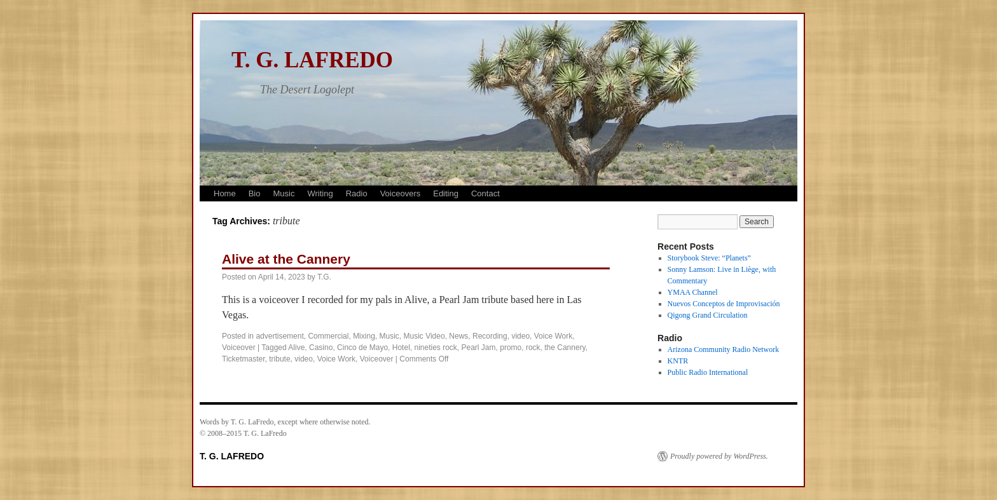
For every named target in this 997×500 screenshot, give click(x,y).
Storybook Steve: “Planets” (709, 257)
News (458, 336)
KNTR (678, 360)
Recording (489, 336)
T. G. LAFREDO (312, 60)
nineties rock (435, 347)
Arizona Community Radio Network (724, 349)
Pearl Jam (479, 347)
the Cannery (564, 347)
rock (533, 347)
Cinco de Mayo (362, 347)
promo (510, 347)
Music (283, 193)
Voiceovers (400, 193)
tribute (279, 359)
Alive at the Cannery (286, 259)
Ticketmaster (243, 359)
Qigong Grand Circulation (708, 315)
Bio (255, 193)
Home (225, 193)
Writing (320, 193)
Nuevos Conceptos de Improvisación (724, 303)
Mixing (364, 336)
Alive (296, 347)
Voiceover (239, 347)
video (520, 336)
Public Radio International (708, 372)
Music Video (424, 336)
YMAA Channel (693, 292)
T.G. (324, 277)
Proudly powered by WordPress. (719, 456)
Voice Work (553, 336)
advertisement (279, 336)
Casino (321, 347)
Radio (357, 193)
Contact (485, 193)
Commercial (328, 336)
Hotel (401, 347)
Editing (445, 193)
